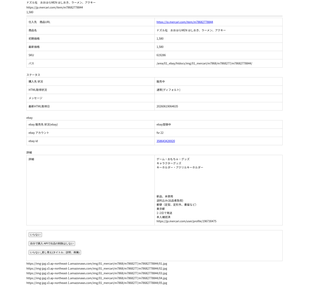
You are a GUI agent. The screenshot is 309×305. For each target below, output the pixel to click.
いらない (35, 234)
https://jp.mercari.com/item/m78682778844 (185, 22)
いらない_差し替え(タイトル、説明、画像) (54, 252)
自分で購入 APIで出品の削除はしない (52, 243)
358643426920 (166, 141)
